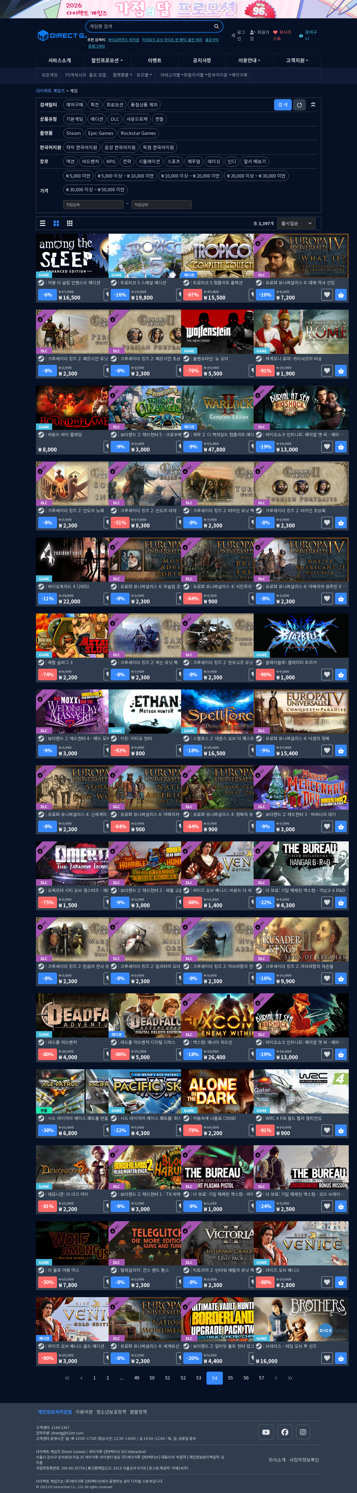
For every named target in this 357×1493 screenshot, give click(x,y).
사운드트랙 (137, 119)
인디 (232, 161)
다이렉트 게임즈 (50, 91)
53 (198, 1377)
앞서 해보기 (255, 161)
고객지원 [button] (295, 60)
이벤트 (155, 60)
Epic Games (100, 133)
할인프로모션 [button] (105, 60)
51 (167, 1377)
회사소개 (277, 1459)
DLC (115, 119)
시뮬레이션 (149, 161)
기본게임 (74, 119)
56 (246, 1377)
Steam (73, 133)
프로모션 (114, 104)
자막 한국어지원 (81, 147)
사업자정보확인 (304, 1459)
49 (136, 1377)
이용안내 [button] (247, 60)
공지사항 (202, 60)
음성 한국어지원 (120, 147)
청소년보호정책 (111, 1411)
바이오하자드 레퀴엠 (123, 39)
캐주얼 (193, 161)
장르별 (142, 75)
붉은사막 (212, 39)
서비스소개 (59, 60)
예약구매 (239, 75)
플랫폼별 (121, 75)
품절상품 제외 (144, 104)
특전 (95, 104)
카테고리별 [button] (168, 75)
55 (230, 1377)
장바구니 (308, 35)
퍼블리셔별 (192, 75)
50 (152, 1377)
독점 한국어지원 (158, 147)
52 (183, 1377)
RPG (111, 161)
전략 (127, 161)
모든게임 (50, 75)
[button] (313, 104)
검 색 (283, 104)
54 (214, 1378)
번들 (159, 119)
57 (261, 1377)
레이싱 (214, 161)
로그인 (238, 35)
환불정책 (138, 1411)
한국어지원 (216, 75)
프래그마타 (96, 46)
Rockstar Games (138, 133)
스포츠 (173, 161)
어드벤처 (90, 161)
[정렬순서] (296, 223)
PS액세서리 (73, 75)
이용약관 (84, 1411)
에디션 (97, 119)
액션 (70, 161)
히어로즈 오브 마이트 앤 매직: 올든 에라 (172, 39)
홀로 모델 (97, 75)
